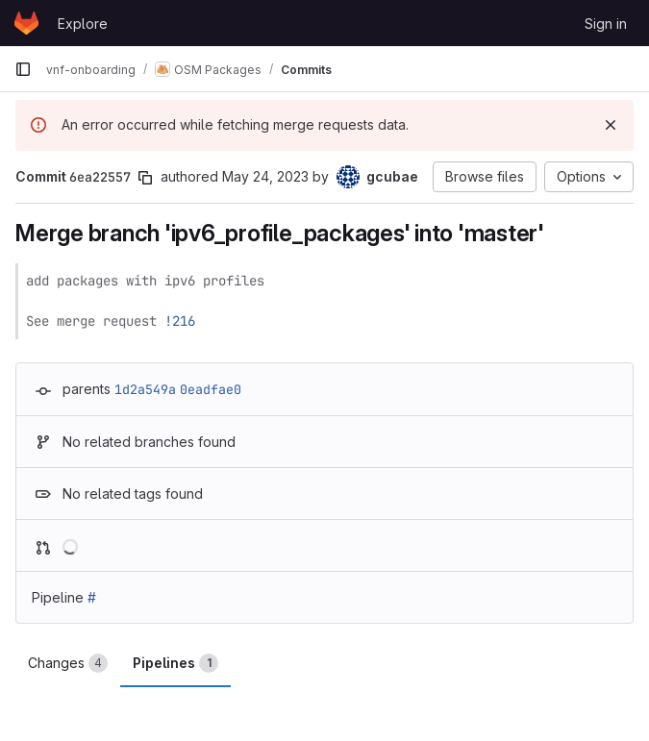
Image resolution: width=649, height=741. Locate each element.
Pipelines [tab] (175, 663)
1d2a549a (145, 389)
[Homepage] (26, 23)
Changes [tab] (68, 663)
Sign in (606, 23)
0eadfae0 (210, 389)
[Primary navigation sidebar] (23, 69)
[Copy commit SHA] (145, 177)
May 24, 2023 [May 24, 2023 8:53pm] (265, 176)
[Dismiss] (610, 124)
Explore (83, 23)
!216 (179, 321)
